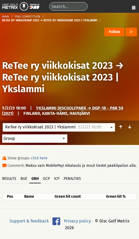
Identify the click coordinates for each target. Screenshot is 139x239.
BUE (24, 178)
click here (39, 158)
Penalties (72, 178)
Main (5, 16)
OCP (46, 178)
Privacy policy (77, 220)
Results (9, 178)
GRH (35, 178)
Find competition (27, 16)
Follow (114, 32)
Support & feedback (29, 220)
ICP (56, 178)
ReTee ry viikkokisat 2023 (57, 65)
